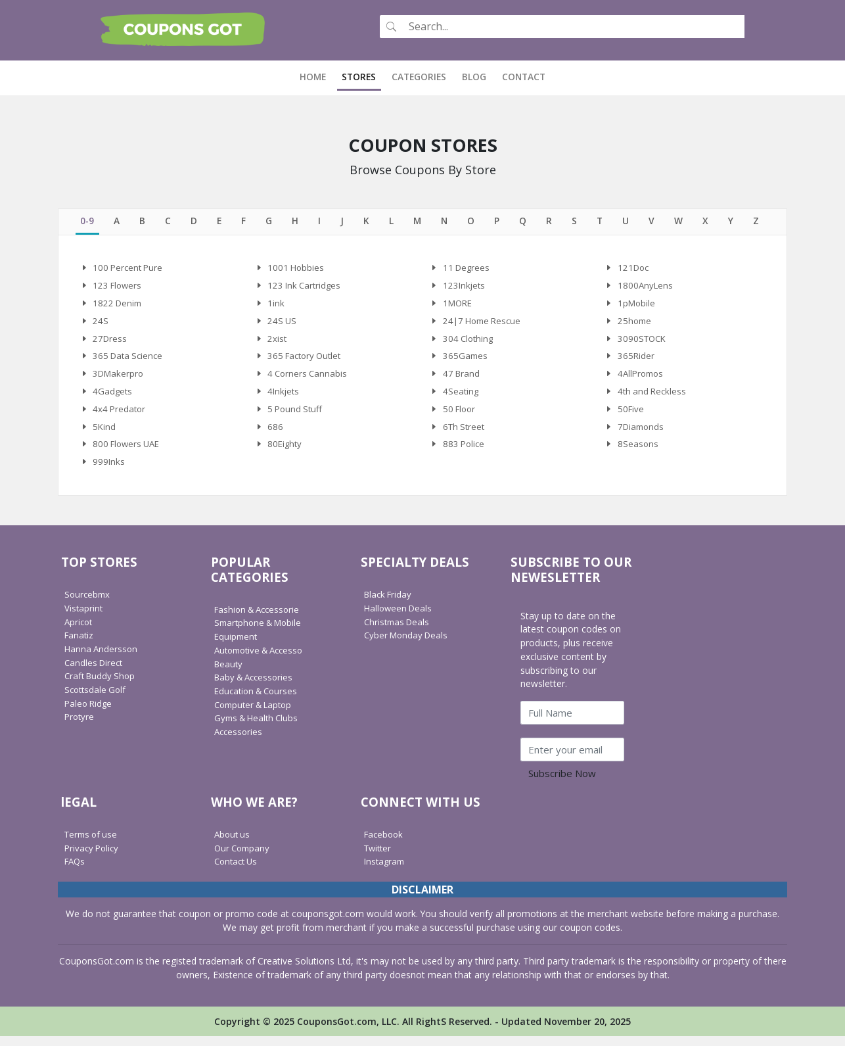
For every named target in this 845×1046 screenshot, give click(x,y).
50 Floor (460, 415)
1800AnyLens (646, 285)
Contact (523, 75)
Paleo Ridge (89, 712)
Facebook (385, 843)
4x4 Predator (120, 415)
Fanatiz (79, 644)
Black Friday (389, 604)
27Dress (110, 341)
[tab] (87, 220)
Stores (359, 75)
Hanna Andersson (102, 658)
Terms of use (93, 843)
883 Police (465, 452)
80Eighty (285, 452)
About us (233, 843)
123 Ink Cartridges (305, 285)
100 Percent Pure (129, 267)
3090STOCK (643, 341)
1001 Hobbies (296, 267)
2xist (277, 341)
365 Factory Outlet (307, 360)
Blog (474, 75)
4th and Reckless (653, 397)
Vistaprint (84, 617)
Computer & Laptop (256, 713)
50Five (631, 415)
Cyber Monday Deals (408, 644)
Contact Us (237, 871)
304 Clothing (469, 341)
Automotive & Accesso (262, 659)
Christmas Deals (399, 631)
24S (100, 322)
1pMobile (637, 304)
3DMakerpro (120, 378)
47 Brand (462, 378)
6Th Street (465, 433)
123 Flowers (119, 285)
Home (317, 75)
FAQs (75, 871)
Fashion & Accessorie (260, 618)
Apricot (79, 631)
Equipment (237, 646)
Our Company (243, 857)
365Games (466, 360)
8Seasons (638, 452)
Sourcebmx (88, 604)
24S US (282, 322)
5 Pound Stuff (296, 415)
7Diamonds (642, 433)
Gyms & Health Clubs (259, 727)
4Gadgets (113, 397)
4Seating (461, 397)
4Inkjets (284, 397)
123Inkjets (465, 285)
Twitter (379, 857)
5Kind (104, 433)
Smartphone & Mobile (261, 632)
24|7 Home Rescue (484, 322)
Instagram (385, 871)
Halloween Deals (400, 617)
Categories (419, 75)
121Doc (634, 267)
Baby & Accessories (256, 686)
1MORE (459, 304)
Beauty (229, 673)
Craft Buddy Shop (101, 685)
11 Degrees (467, 267)
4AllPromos (642, 378)
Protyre (80, 726)
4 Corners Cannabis (308, 378)
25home (635, 322)
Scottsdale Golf (96, 699)
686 (275, 433)
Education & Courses (258, 700)
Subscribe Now (562, 782)
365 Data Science (130, 360)
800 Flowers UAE (128, 452)
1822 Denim (119, 304)
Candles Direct (95, 671)
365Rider (636, 360)
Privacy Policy (93, 857)
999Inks (109, 471)
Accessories (239, 741)
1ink (276, 304)
